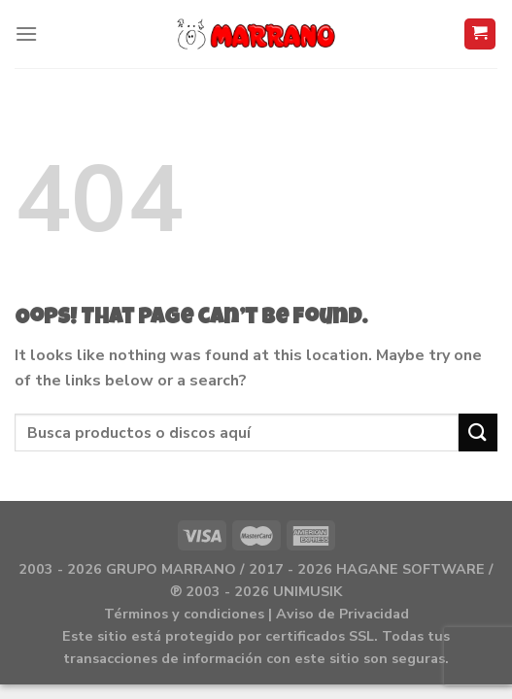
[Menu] (26, 33)
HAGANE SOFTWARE (410, 569)
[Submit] (478, 432)
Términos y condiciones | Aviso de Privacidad (256, 613)
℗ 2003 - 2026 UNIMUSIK (256, 591)
